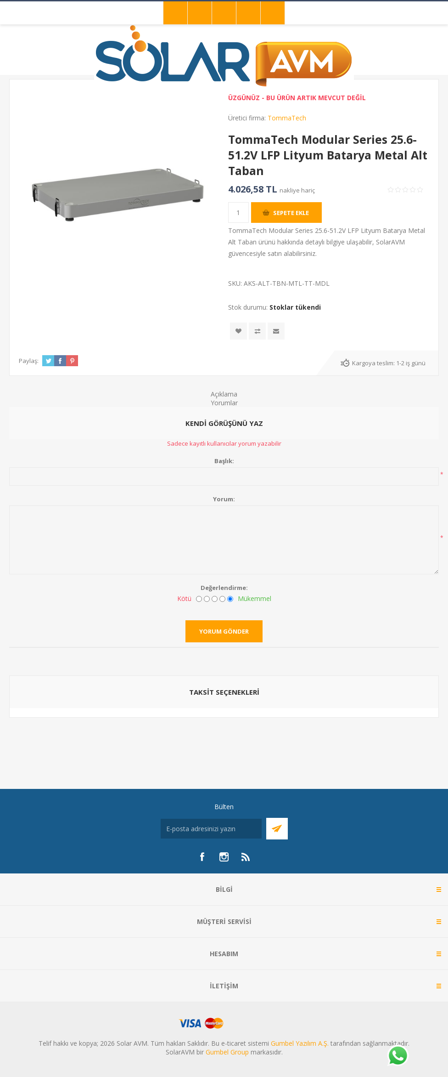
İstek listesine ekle (238, 331)
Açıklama (224, 394)
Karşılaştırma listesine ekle (257, 331)
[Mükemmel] (230, 599)
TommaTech (287, 117)
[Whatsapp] (397, 1056)
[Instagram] (224, 857)
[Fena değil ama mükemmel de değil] (215, 599)
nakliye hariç (297, 190)
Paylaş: (29, 361)
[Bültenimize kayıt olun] (211, 829)
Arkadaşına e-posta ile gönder (276, 331)
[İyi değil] (207, 599)
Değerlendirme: (224, 588)
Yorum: (224, 499)
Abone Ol (277, 828)
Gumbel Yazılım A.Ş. (300, 1043)
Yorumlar (224, 402)
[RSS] (246, 857)
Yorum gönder (224, 631)
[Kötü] (199, 599)
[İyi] (222, 599)
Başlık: (224, 461)
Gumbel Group (227, 1052)
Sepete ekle (291, 213)
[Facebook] (202, 857)
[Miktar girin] (238, 212)
